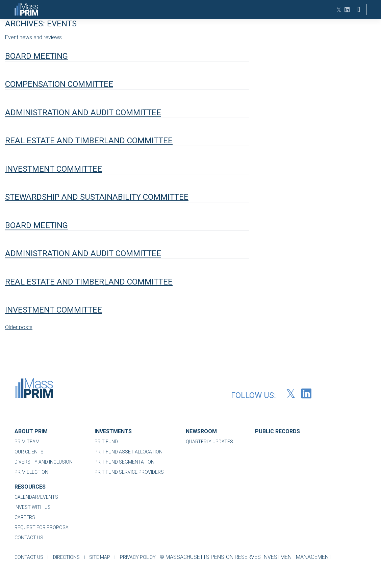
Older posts (18, 327)
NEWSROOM (201, 431)
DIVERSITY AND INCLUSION (44, 462)
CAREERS (25, 517)
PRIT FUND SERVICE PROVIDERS (129, 472)
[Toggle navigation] (358, 9)
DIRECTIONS (67, 557)
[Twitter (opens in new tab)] (337, 9)
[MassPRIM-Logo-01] (34, 390)
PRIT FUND (106, 441)
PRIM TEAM (27, 441)
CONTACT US (29, 537)
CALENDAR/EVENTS (36, 497)
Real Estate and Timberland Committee (89, 140)
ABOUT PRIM (31, 431)
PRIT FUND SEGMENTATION (124, 462)
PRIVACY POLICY (140, 557)
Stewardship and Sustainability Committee (96, 197)
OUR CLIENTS (29, 451)
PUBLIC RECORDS (277, 431)
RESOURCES (30, 487)
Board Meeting (36, 56)
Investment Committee (53, 169)
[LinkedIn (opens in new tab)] (345, 9)
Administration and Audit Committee (83, 112)
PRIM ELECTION (31, 472)
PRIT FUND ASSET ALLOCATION (128, 451)
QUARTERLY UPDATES (209, 441)
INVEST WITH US (33, 507)
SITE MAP (101, 557)
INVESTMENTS (113, 431)
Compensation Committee (59, 84)
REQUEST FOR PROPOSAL (43, 527)
